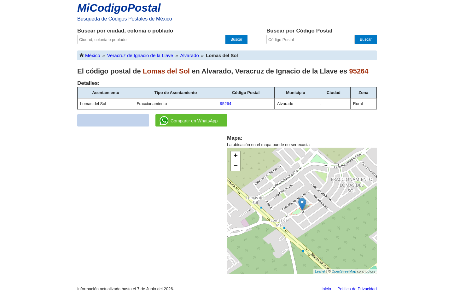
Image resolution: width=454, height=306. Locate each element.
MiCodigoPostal (118, 8)
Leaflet (320, 271)
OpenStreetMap (344, 271)
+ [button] (236, 156)
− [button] (236, 166)
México (89, 55)
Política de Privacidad (357, 288)
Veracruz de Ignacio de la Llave (140, 55)
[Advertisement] (152, 178)
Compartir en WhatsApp (189, 120)
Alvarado (189, 55)
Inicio (326, 288)
